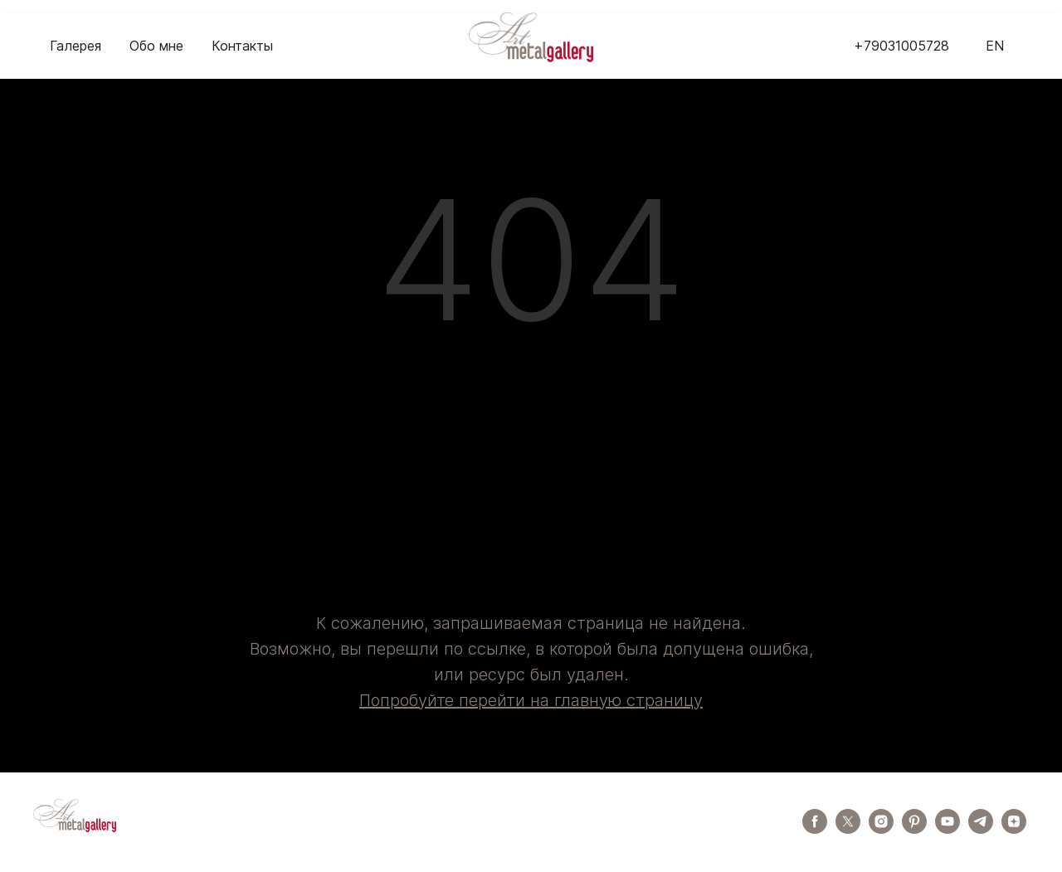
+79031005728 (901, 45)
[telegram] (980, 829)
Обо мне (156, 45)
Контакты (242, 45)
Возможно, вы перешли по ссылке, (390, 649)
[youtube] (947, 829)
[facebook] (814, 829)
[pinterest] (914, 829)
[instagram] (881, 829)
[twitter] (847, 829)
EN (995, 45)
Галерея (75, 45)
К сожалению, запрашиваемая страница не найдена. (531, 623)
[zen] (1013, 829)
